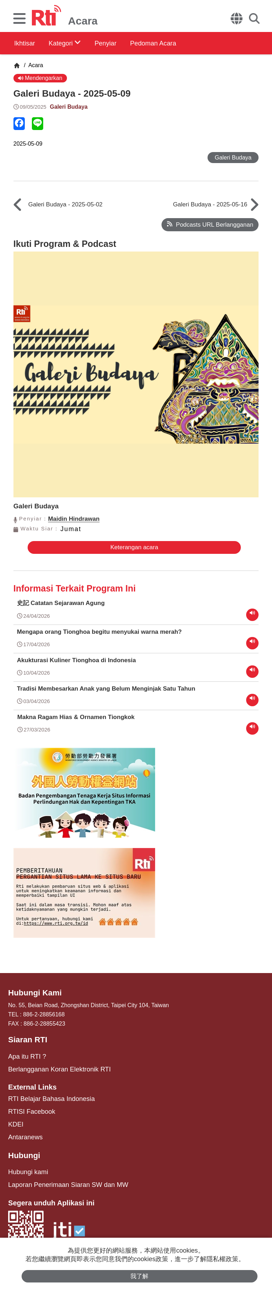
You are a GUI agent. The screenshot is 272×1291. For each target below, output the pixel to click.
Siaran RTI (25, 1039)
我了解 (140, 1275)
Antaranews (23, 1130)
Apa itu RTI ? (24, 1054)
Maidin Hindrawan (74, 520)
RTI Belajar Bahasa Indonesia (45, 1095)
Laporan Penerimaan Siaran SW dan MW (60, 1175)
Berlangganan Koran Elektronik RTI (52, 1066)
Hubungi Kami (32, 993)
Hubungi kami (25, 1163)
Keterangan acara (131, 549)
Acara (35, 65)
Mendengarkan (41, 78)
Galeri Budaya (70, 107)
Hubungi (22, 1147)
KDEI (14, 1118)
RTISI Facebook (28, 1106)
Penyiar (119, 43)
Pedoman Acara (174, 43)
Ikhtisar (25, 43)
